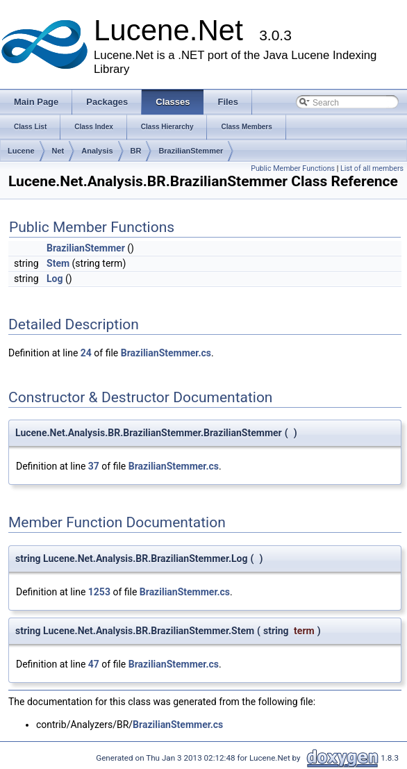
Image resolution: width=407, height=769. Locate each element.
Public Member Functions (293, 168)
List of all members (372, 168)
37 (93, 466)
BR (136, 151)
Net (58, 151)
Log (55, 278)
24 (86, 352)
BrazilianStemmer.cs (166, 352)
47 (93, 664)
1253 (99, 591)
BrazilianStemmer (190, 151)
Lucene (21, 151)
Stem (58, 263)
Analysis (97, 151)
